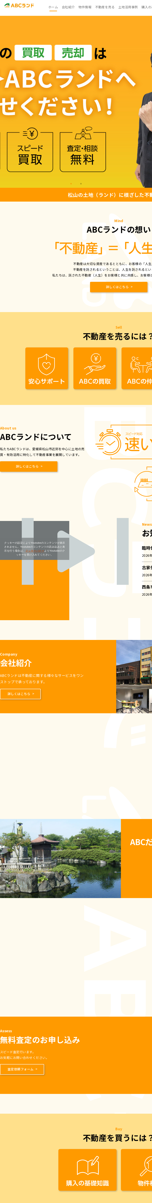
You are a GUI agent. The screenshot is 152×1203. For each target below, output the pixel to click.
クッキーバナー (35, 550)
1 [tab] (71, 184)
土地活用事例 (128, 7)
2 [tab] (81, 184)
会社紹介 (68, 7)
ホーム (53, 7)
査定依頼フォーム (21, 1066)
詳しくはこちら (118, 286)
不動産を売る (105, 7)
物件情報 (84, 7)
